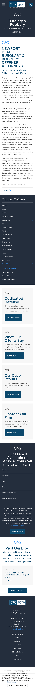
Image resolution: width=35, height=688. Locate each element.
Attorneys (17, 648)
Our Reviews (14, 356)
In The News (17, 645)
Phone (4, 481)
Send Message (17, 531)
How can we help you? (9, 498)
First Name (5, 470)
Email (3, 487)
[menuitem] (17, 205)
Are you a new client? (9, 492)
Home (17, 637)
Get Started (14, 433)
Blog (17, 655)
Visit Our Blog (17, 590)
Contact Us (17, 659)
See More (13, 394)
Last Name (5, 475)
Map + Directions (17, 629)
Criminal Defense (17, 652)
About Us (13, 317)
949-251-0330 (17, 613)
